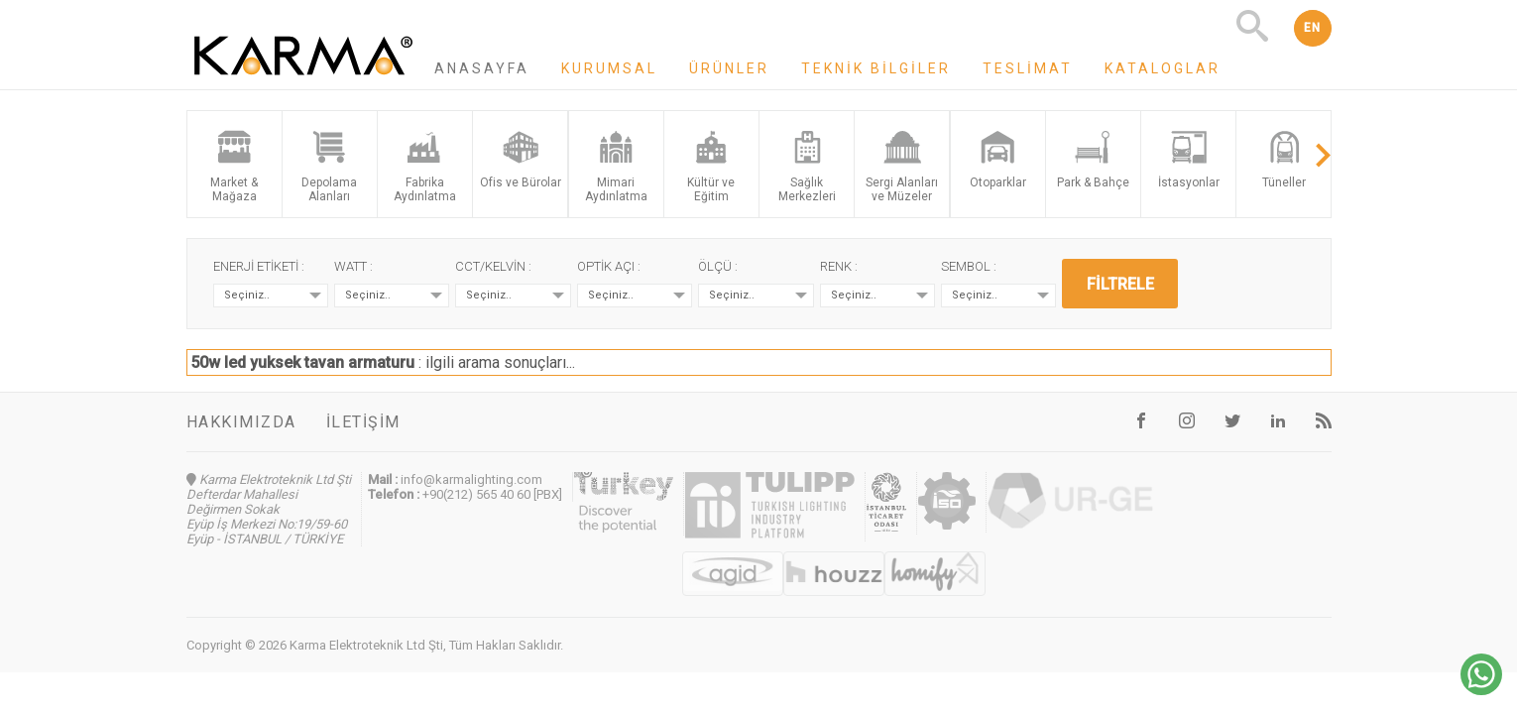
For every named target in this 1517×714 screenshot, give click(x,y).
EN (1313, 28)
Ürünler (729, 68)
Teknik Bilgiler (876, 68)
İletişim (363, 422)
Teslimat (1028, 68)
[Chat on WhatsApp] (1481, 689)
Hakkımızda (241, 422)
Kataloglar (1163, 68)
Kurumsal (609, 68)
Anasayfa (481, 68)
